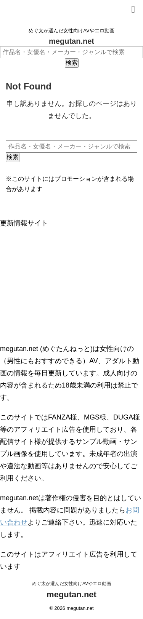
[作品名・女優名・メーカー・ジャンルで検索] (71, 52)
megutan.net (71, 41)
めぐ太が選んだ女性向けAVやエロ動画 (71, 583)
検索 (72, 62)
